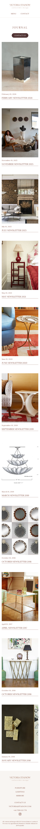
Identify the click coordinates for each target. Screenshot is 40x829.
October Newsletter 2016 (16, 694)
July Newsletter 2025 (14, 230)
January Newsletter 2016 (16, 760)
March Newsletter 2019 (15, 495)
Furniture (20, 788)
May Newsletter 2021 (14, 296)
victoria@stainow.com (20, 806)
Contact (25, 14)
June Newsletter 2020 (14, 362)
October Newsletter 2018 (16, 561)
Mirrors (20, 796)
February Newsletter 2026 (17, 97)
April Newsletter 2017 (14, 627)
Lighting (20, 792)
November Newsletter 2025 (17, 164)
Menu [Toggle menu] (13, 14)
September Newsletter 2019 (18, 429)
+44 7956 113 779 (20, 810)
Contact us (20, 35)
